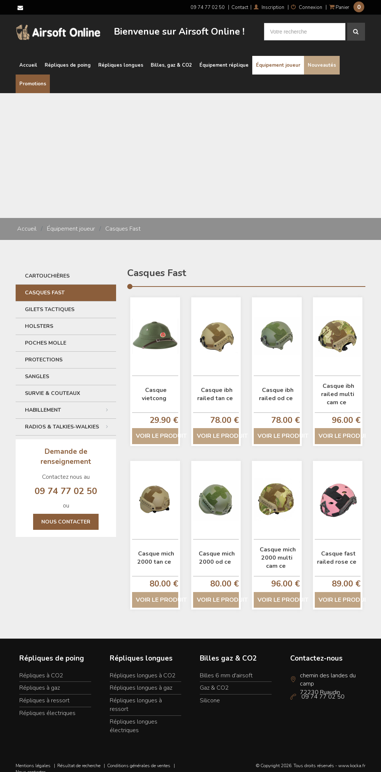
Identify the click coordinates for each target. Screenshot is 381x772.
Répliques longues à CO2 (143, 668)
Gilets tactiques (49, 302)
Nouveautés (322, 58)
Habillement (68, 402)
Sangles (37, 369)
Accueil (28, 58)
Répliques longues (120, 58)
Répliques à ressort (44, 693)
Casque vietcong (154, 387)
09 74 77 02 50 (207, 7)
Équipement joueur (278, 58)
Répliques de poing (68, 58)
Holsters (39, 319)
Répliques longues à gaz (141, 681)
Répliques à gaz (39, 681)
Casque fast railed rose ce (336, 550)
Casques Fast (123, 222)
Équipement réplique (224, 58)
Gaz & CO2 (214, 681)
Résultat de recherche (78, 759)
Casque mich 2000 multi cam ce (278, 550)
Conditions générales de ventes (138, 759)
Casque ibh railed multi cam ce (338, 387)
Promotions (32, 77)
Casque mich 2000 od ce (217, 550)
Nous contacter (65, 514)
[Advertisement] (190, 142)
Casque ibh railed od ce (276, 387)
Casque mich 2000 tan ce (155, 550)
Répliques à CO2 (41, 668)
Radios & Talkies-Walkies (68, 419)
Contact (239, 7)
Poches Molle (45, 335)
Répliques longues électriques (133, 719)
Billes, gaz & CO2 (171, 58)
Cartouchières (47, 268)
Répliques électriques (47, 706)
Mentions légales (33, 759)
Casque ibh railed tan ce (215, 387)
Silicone (210, 693)
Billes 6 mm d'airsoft (226, 668)
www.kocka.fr (351, 759)
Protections (44, 352)
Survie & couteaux (52, 386)
